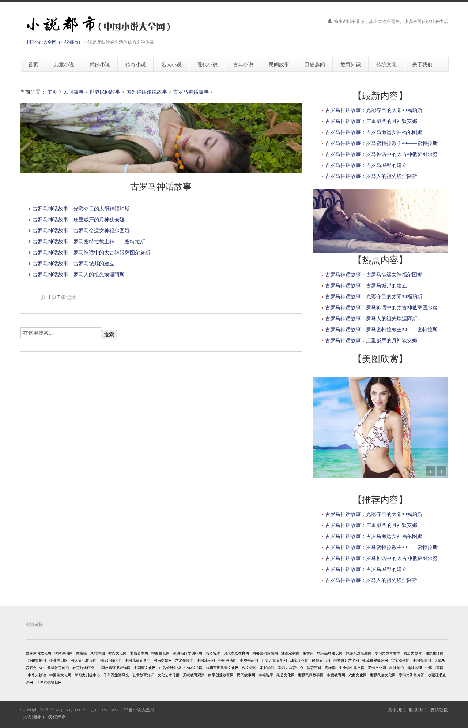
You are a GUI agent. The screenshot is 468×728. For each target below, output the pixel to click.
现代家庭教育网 (236, 653)
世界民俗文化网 (383, 674)
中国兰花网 (160, 653)
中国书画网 (434, 667)
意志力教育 (413, 653)
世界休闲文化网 (38, 653)
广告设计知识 (170, 667)
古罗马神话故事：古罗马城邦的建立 (73, 263)
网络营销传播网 (265, 653)
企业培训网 (58, 660)
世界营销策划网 (49, 682)
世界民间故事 (105, 91)
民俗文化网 (321, 660)
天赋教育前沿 (58, 667)
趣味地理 (414, 667)
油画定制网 (290, 653)
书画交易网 (163, 660)
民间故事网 (246, 674)
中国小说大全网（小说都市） (54, 42)
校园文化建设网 (84, 660)
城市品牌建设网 (330, 653)
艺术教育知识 (143, 674)
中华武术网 (193, 667)
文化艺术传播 (169, 674)
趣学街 (308, 653)
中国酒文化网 (145, 667)
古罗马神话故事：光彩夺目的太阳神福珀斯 (81, 208)
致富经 (81, 653)
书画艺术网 (139, 653)
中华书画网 (249, 660)
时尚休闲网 (63, 653)
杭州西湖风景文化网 (222, 667)
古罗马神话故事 (191, 91)
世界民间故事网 (311, 674)
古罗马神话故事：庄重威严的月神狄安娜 (79, 219)
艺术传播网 (184, 660)
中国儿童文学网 (137, 660)
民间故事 (73, 91)
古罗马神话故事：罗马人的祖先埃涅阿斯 (79, 274)
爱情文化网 (377, 667)
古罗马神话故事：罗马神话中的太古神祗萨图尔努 (381, 153)
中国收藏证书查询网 (114, 667)
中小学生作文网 (352, 667)
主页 (52, 91)
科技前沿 (396, 667)
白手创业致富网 (221, 674)
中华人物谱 (37, 674)
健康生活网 (434, 653)
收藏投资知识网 (375, 660)
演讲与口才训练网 (187, 653)
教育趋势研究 (83, 667)
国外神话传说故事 (146, 91)
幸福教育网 (336, 674)
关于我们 (396, 709)
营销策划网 (37, 660)
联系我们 (418, 709)
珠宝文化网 (299, 660)
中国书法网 (227, 660)
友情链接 (439, 709)
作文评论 (249, 667)
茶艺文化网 (285, 674)
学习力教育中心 (290, 667)
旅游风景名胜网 (358, 653)
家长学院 (267, 667)
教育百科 (314, 667)
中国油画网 (206, 660)
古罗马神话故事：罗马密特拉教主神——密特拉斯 (89, 241)
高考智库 (212, 653)
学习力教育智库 (387, 653)
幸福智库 (265, 674)
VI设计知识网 (110, 660)
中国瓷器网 (422, 660)
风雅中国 (97, 653)
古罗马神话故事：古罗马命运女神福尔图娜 (81, 230)
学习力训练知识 (411, 674)
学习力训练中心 (87, 674)
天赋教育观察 (194, 674)
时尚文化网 (117, 653)
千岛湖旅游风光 (116, 674)
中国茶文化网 (60, 674)
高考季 (330, 667)
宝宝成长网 (400, 660)
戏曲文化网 (357, 674)
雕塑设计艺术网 (346, 660)
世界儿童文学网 (274, 660)
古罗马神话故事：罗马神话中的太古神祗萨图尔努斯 (91, 252)
